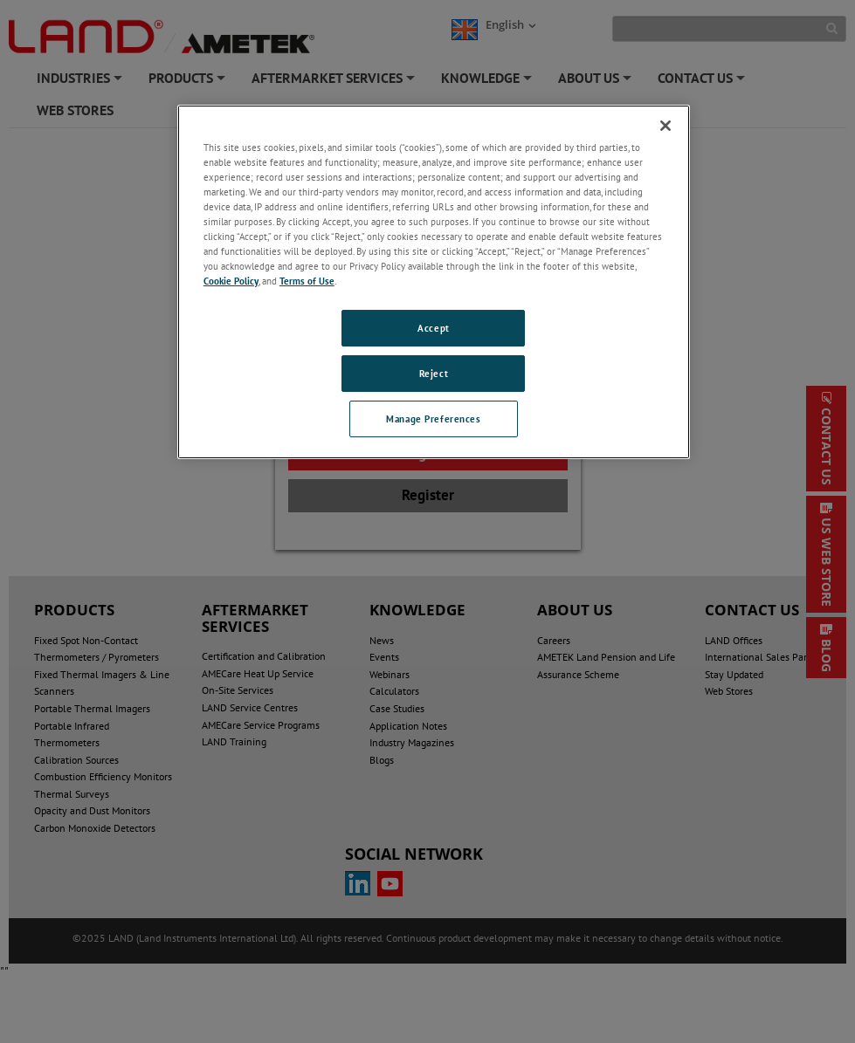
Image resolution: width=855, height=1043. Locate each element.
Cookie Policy (231, 280)
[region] (433, 282)
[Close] (665, 125)
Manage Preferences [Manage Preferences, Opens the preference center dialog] (433, 418)
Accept (433, 327)
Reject (433, 373)
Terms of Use (306, 280)
